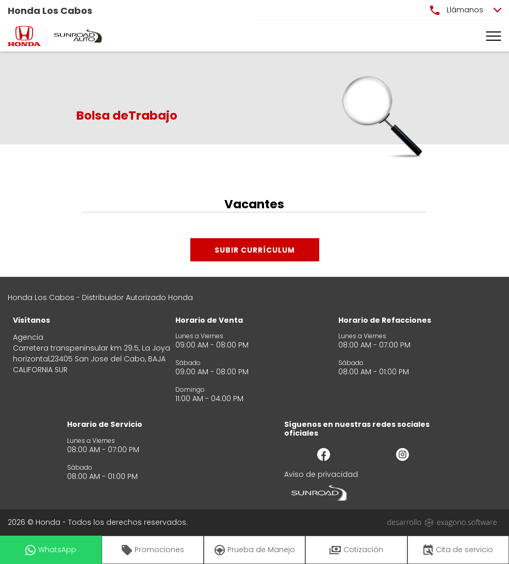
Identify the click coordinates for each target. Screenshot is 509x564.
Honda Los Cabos (50, 10)
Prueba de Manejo (255, 549)
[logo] (24, 36)
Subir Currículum (255, 250)
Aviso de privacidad (321, 474)
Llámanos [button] (456, 10)
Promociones (153, 549)
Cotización (356, 549)
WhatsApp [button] (50, 549)
